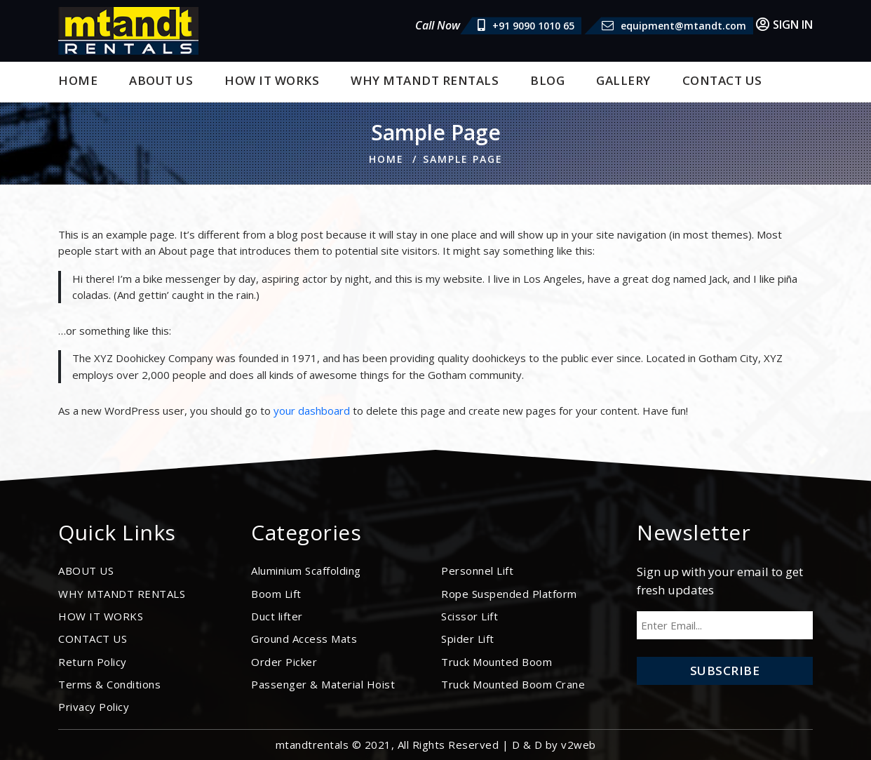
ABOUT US (161, 80)
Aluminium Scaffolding (306, 571)
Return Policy (92, 662)
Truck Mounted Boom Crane (513, 684)
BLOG (547, 80)
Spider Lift (467, 639)
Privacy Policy (93, 707)
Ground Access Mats (304, 639)
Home (77, 80)
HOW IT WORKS (271, 80)
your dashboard (312, 411)
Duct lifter (277, 616)
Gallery (623, 80)
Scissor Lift (469, 616)
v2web (578, 745)
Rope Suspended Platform (509, 594)
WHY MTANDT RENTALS (425, 80)
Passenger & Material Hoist (323, 684)
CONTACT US (722, 80)
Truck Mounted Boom (496, 662)
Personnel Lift (477, 571)
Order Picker (284, 662)
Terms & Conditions (109, 684)
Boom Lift (276, 594)
